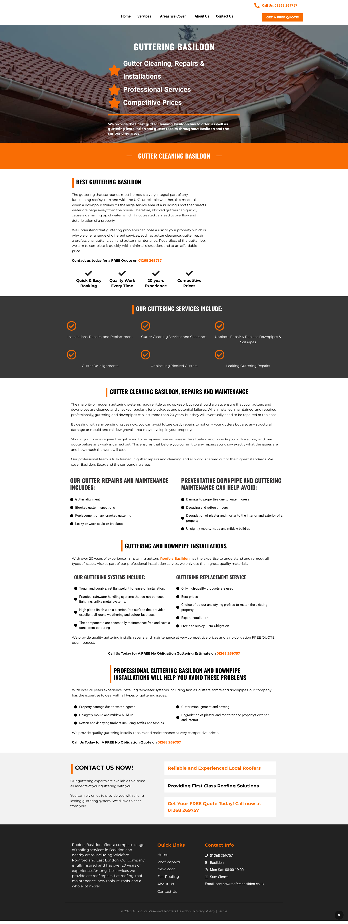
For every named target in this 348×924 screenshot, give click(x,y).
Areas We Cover (173, 17)
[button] (145, 17)
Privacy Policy (204, 914)
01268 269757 (228, 657)
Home (126, 17)
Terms (222, 914)
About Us (202, 17)
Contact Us (224, 17)
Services (144, 17)
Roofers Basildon (175, 562)
